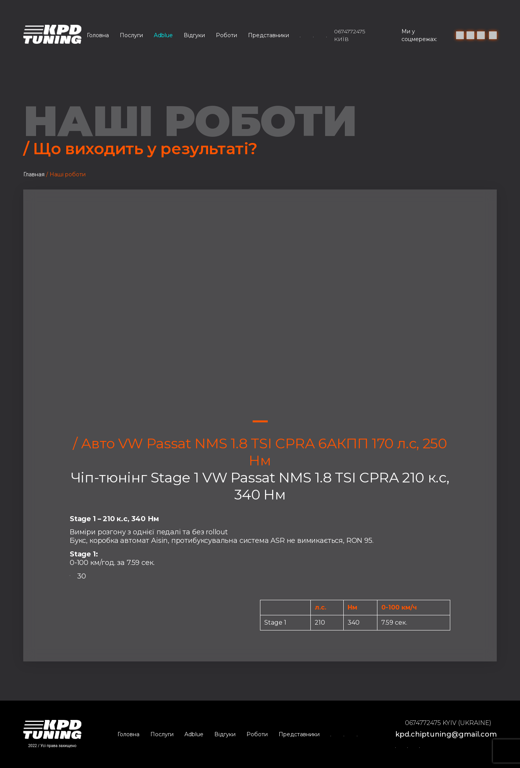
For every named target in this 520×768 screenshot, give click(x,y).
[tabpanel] (260, 312)
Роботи (226, 35)
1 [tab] (260, 421)
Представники (268, 35)
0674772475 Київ (349, 35)
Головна (98, 35)
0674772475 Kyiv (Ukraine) (448, 723)
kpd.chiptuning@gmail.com (446, 734)
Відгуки (194, 35)
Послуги (131, 35)
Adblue (163, 35)
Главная (34, 174)
